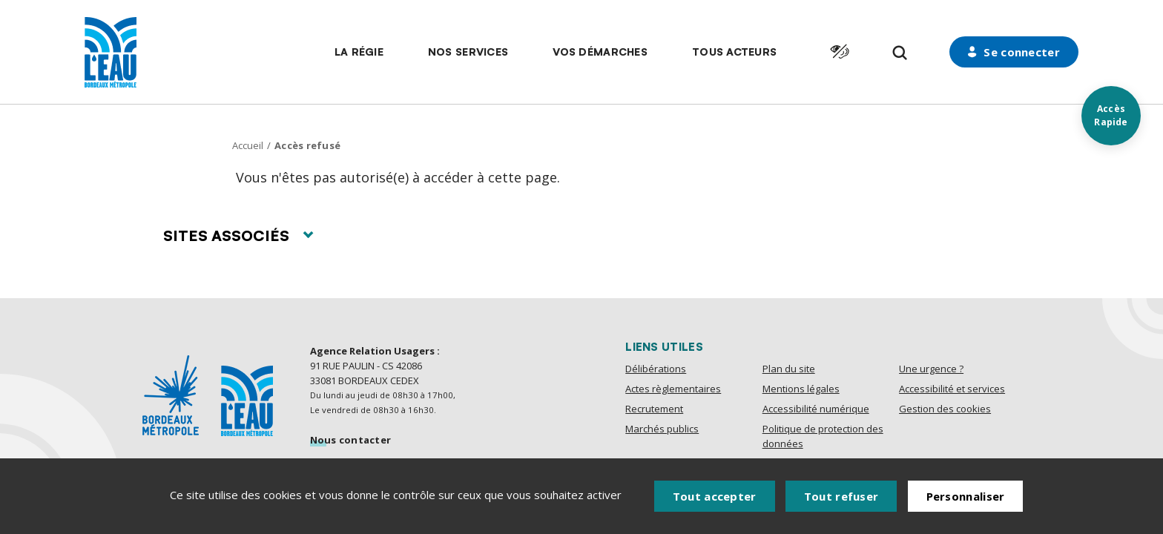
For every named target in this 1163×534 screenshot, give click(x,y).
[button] (359, 51)
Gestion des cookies (945, 408)
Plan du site (788, 368)
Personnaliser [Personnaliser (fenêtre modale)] (965, 496)
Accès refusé (307, 145)
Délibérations (655, 368)
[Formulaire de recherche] (900, 53)
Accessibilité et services (952, 388)
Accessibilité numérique (815, 408)
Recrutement (654, 408)
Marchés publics (662, 428)
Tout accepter (715, 496)
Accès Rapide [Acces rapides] (1110, 115)
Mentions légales (801, 388)
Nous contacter (351, 439)
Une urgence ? (931, 368)
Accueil (247, 145)
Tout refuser (841, 496)
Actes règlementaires (673, 388)
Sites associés (238, 235)
